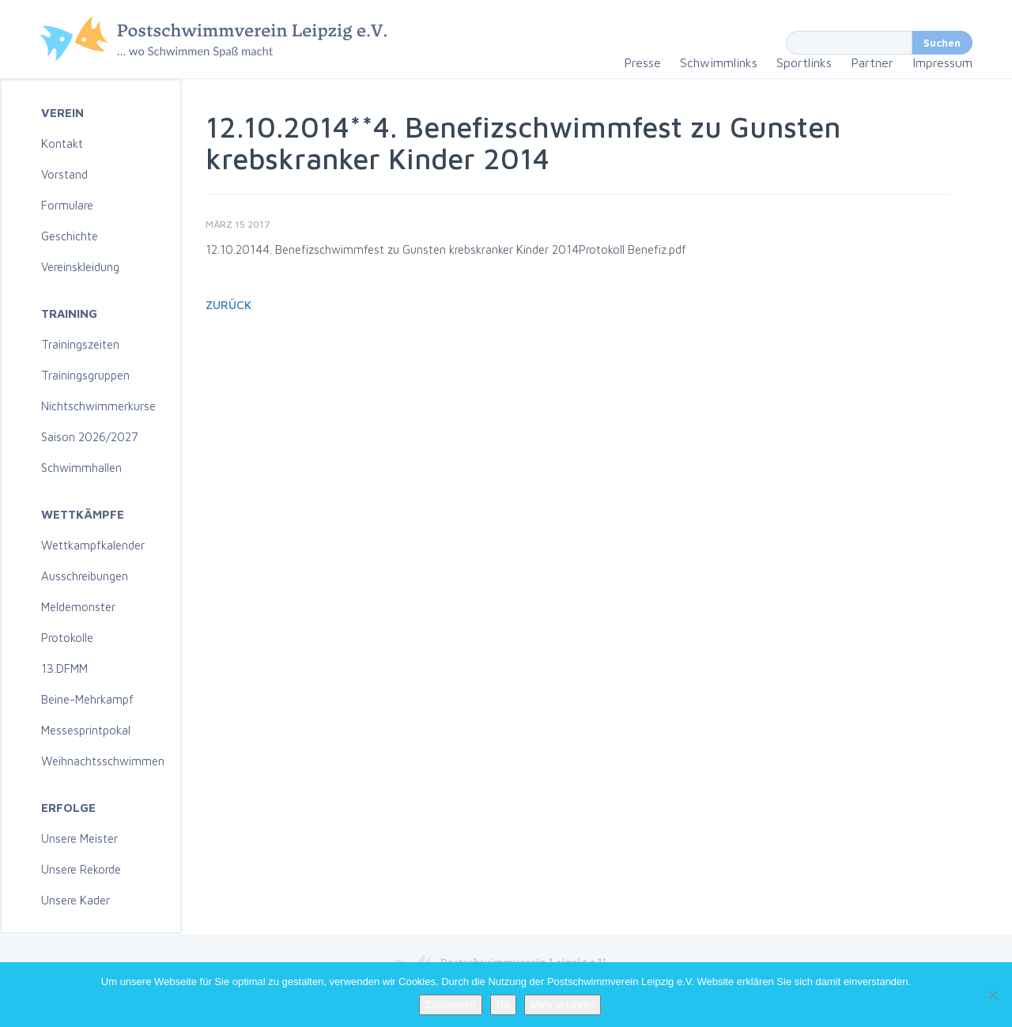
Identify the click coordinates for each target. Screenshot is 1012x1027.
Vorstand (64, 174)
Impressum (942, 62)
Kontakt (62, 143)
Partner (872, 62)
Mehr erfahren (563, 1004)
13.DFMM (64, 668)
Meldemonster (78, 607)
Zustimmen (450, 1004)
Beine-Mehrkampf (87, 699)
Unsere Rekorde (81, 869)
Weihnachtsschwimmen (102, 761)
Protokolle (67, 637)
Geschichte (69, 236)
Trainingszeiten (80, 344)
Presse (642, 62)
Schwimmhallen (81, 467)
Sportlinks (804, 62)
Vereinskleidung (80, 267)
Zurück (228, 304)
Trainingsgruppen (85, 375)
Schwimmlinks (718, 62)
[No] (992, 994)
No (503, 1004)
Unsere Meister (79, 838)
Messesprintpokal (85, 730)
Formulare (67, 205)
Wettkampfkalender (93, 545)
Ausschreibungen (84, 576)
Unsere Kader (75, 900)
